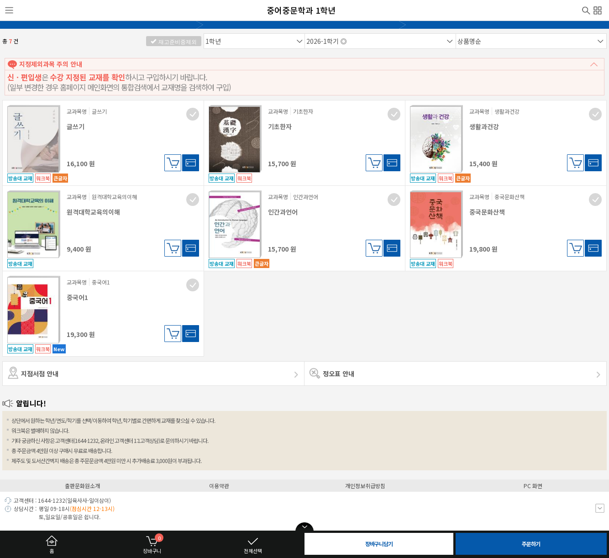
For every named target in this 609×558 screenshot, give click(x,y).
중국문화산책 (487, 211)
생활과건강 (484, 126)
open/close (304, 527)
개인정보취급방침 (365, 486)
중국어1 (77, 297)
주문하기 (531, 543)
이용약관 (219, 486)
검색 (586, 9)
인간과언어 (283, 211)
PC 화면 (533, 486)
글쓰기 (75, 126)
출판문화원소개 (82, 486)
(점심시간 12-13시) (92, 508)
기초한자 (280, 126)
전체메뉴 (597, 9)
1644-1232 (51, 500)
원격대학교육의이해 (93, 211)
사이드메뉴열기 (9, 10)
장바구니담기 (172, 162)
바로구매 (190, 162)
